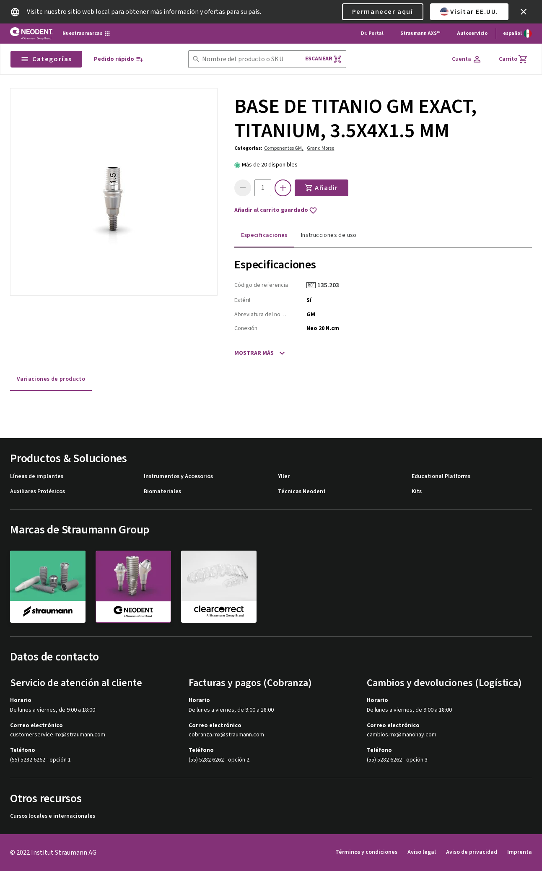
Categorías (46, 59)
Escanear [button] (323, 59)
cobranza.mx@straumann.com (226, 735)
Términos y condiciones (366, 852)
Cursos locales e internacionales (52, 816)
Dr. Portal (372, 33)
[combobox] (249, 59)
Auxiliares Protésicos (37, 492)
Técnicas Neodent (302, 492)
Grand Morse (320, 148)
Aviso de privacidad (471, 852)
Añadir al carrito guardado (275, 210)
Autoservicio (472, 33)
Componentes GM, (283, 148)
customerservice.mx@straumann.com (57, 735)
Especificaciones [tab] (264, 235)
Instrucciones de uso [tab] (329, 235)
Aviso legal (421, 852)
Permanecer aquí (382, 11)
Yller (284, 477)
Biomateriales (162, 492)
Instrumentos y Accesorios (178, 477)
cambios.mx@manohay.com (401, 735)
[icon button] (523, 11)
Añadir (321, 187)
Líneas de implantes (36, 477)
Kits (417, 492)
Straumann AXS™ (420, 33)
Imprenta (519, 852)
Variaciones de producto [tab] (51, 379)
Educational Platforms (441, 477)
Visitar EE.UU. (469, 11)
